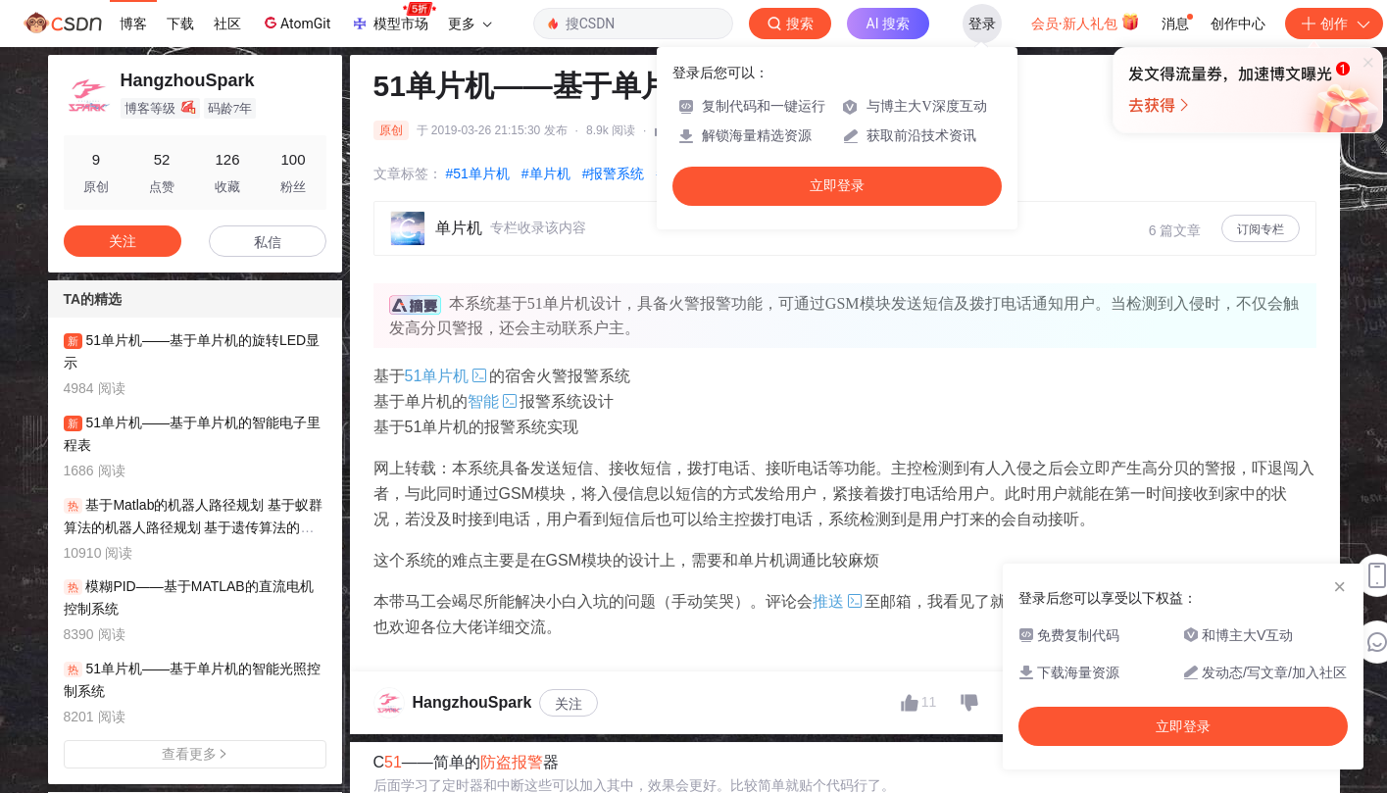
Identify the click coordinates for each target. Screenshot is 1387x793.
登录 (982, 23)
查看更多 (195, 754)
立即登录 (837, 185)
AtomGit (295, 22)
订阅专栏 (1260, 229)
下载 (180, 23)
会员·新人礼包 (1085, 21)
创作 (1334, 23)
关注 (568, 704)
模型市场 (393, 17)
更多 (469, 23)
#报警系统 (613, 173)
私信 (267, 242)
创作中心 (1238, 23)
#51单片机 (478, 173)
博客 (133, 23)
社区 (227, 23)
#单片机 (545, 173)
